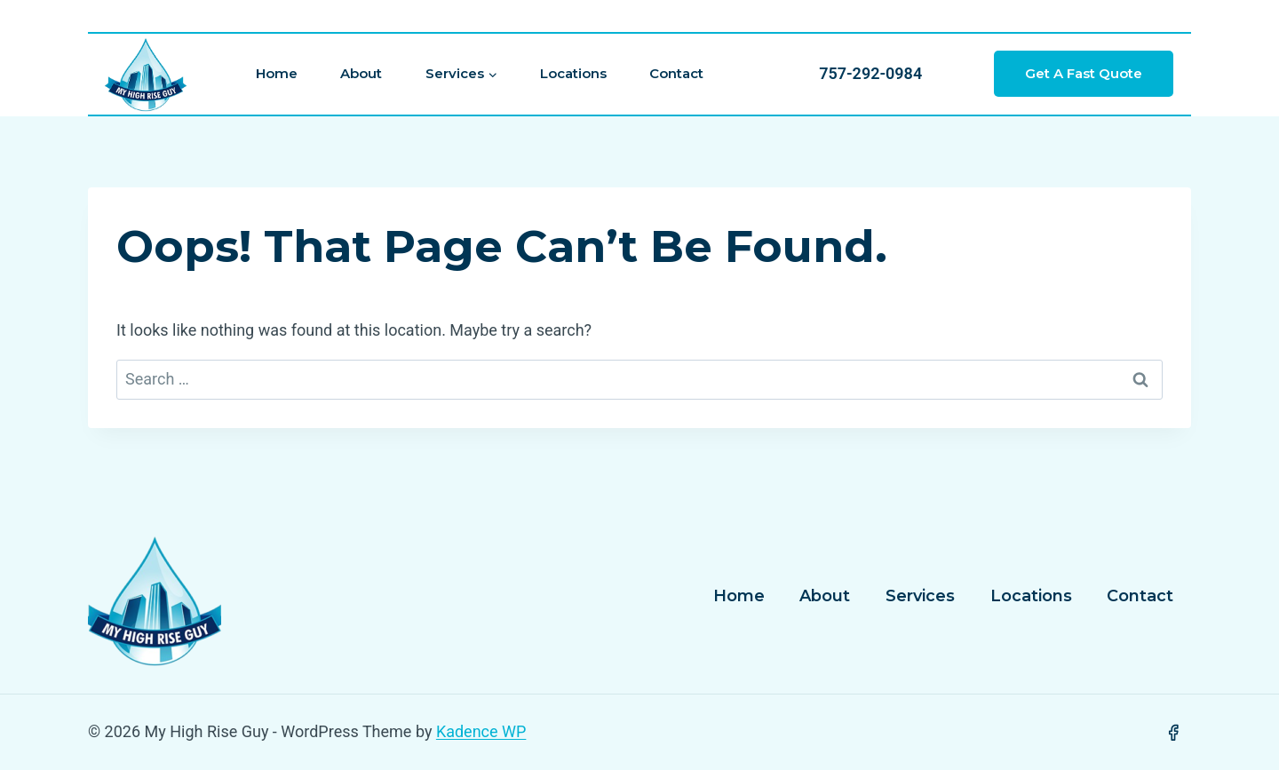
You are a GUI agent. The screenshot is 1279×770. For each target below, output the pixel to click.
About (361, 73)
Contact (676, 73)
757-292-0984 (870, 73)
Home (277, 73)
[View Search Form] (657, 16)
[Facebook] (1173, 732)
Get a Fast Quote (1083, 73)
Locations (573, 73)
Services (920, 596)
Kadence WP (481, 731)
